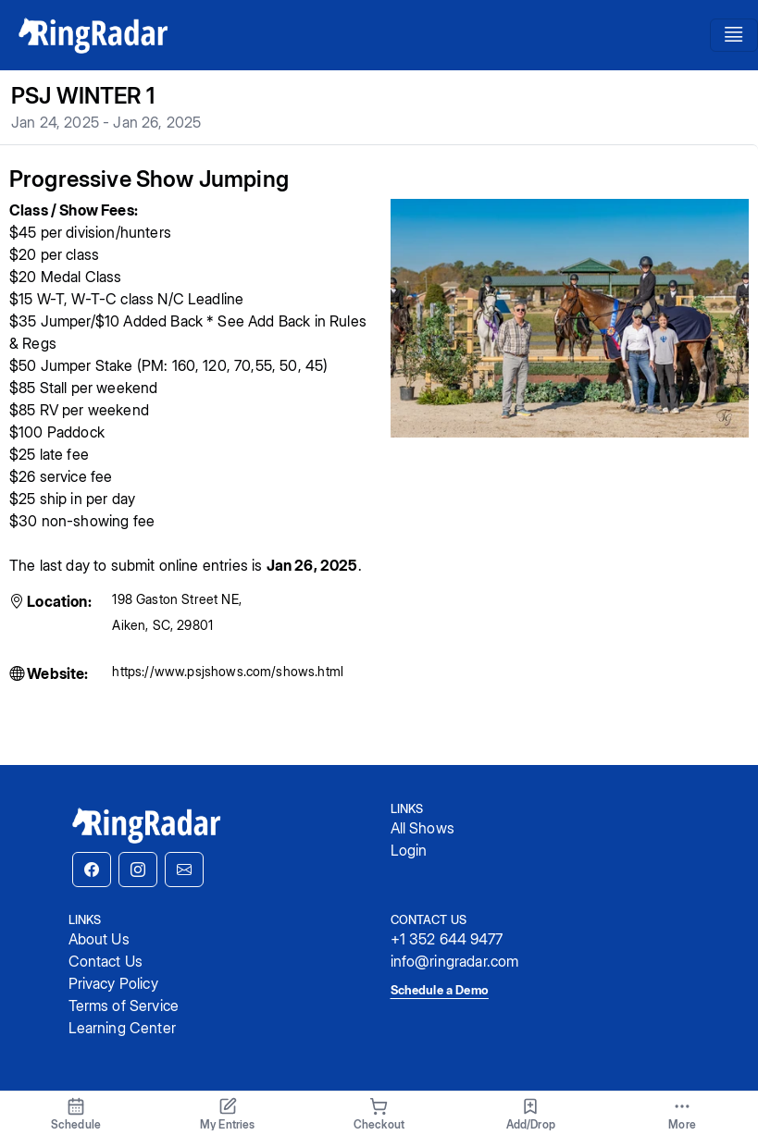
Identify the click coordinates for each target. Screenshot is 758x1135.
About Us (99, 939)
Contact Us (105, 961)
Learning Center (122, 1027)
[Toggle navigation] (734, 35)
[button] (91, 869)
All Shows (422, 828)
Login (409, 850)
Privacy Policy (113, 983)
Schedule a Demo (440, 989)
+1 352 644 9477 (447, 939)
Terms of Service (124, 1005)
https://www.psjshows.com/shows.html (227, 671)
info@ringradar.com (455, 961)
